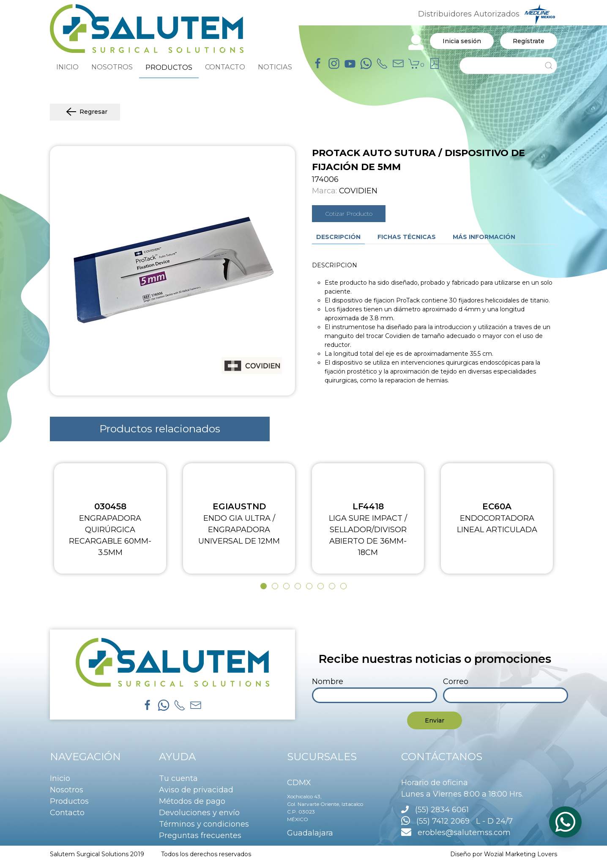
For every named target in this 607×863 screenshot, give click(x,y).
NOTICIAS (275, 67)
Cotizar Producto (348, 213)
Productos (69, 801)
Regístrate (528, 41)
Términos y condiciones (204, 824)
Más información (484, 237)
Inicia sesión (462, 41)
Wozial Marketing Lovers (520, 854)
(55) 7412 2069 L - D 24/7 (457, 821)
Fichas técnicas (406, 237)
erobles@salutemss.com (456, 832)
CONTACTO (225, 67)
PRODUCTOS (168, 67)
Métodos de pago (192, 801)
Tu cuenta (178, 778)
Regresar (85, 112)
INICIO (67, 67)
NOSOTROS (112, 67)
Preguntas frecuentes (200, 835)
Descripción (338, 237)
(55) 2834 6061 (442, 809)
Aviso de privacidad (196, 789)
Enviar (434, 720)
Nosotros (66, 789)
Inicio (60, 778)
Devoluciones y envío (199, 812)
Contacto (67, 812)
